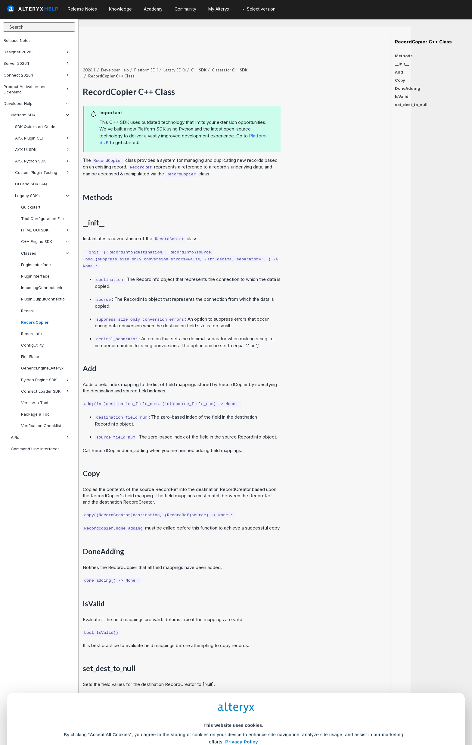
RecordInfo (31, 333)
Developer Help (36, 103)
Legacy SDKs (42, 195)
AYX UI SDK (42, 149)
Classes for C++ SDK (291, 57)
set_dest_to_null (411, 104)
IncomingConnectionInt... (44, 287)
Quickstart (30, 207)
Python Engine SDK (45, 379)
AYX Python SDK (42, 161)
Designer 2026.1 (36, 51)
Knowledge (120, 8)
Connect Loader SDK (45, 391)
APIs (40, 437)
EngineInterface (36, 264)
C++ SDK (260, 57)
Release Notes (17, 40)
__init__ (402, 63)
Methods (404, 55)
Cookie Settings (233, 700)
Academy (153, 8)
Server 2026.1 (36, 63)
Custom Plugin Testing (42, 172)
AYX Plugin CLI (42, 138)
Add (399, 72)
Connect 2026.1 (36, 75)
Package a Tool (36, 414)
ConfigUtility (32, 345)
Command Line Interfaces (35, 448)
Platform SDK (40, 114)
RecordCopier (35, 322)
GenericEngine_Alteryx (42, 368)
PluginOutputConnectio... (44, 299)
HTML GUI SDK (45, 230)
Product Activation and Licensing (36, 89)
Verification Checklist (41, 425)
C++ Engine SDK (45, 241)
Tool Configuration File (42, 218)
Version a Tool (34, 402)
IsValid (401, 96)
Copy (400, 80)
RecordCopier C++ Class (423, 42)
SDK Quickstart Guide (35, 126)
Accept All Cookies (190, 718)
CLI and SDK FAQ (31, 183)
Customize (282, 718)
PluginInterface (35, 276)
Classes (45, 253)
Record (28, 310)
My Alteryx (218, 8)
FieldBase (30, 356)
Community (185, 8)
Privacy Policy (241, 684)
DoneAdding (407, 88)
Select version (258, 8)
